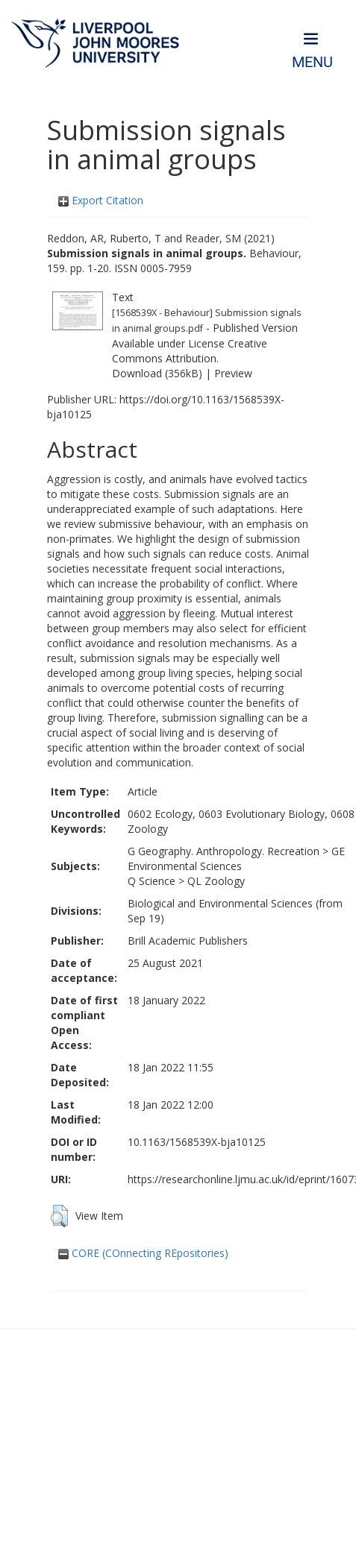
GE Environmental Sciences (236, 858)
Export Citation (100, 200)
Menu (312, 62)
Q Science (151, 881)
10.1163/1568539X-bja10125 (197, 1142)
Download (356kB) (157, 373)
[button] (59, 1216)
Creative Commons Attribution (189, 350)
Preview (233, 373)
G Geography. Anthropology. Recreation (223, 851)
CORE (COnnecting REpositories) (143, 1253)
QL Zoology (216, 881)
